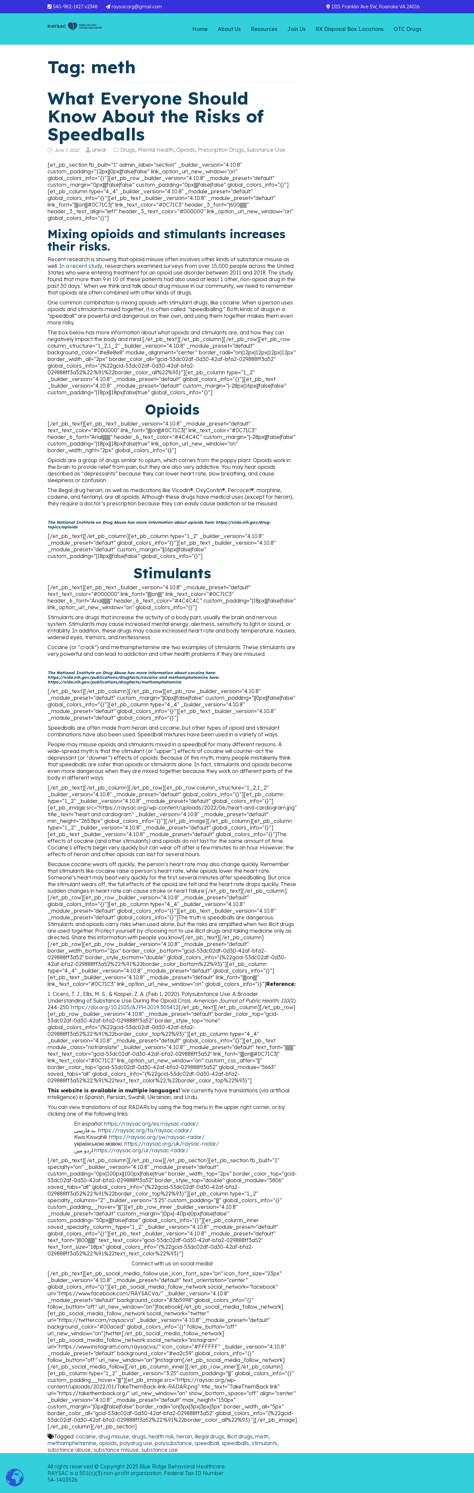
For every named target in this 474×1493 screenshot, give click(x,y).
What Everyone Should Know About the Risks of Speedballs (156, 116)
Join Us (296, 29)
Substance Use (266, 149)
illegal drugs (209, 1436)
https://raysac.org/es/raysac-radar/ (151, 1123)
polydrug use (136, 1443)
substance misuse (116, 1449)
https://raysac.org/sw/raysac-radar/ (157, 1137)
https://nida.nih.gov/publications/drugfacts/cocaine (103, 677)
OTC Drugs (407, 29)
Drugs (127, 149)
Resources (264, 29)
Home (200, 29)
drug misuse (113, 1436)
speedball (206, 1443)
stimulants (264, 1443)
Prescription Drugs (221, 149)
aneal (99, 149)
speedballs (235, 1443)
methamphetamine (72, 1443)
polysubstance (173, 1443)
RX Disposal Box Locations (349, 29)
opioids (108, 1443)
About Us (229, 29)
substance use (159, 1449)
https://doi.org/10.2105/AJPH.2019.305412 (124, 1007)
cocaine (86, 1436)
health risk (161, 1436)
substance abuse (69, 1449)
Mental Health (156, 149)
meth (262, 1436)
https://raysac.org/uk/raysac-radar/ (171, 1143)
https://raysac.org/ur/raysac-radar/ (141, 1150)
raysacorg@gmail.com (134, 7)
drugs (139, 1436)
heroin (184, 1436)
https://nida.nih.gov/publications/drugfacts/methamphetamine (114, 681)
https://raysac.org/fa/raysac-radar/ (145, 1130)
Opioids (185, 149)
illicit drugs (240, 1436)
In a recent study (80, 266)
